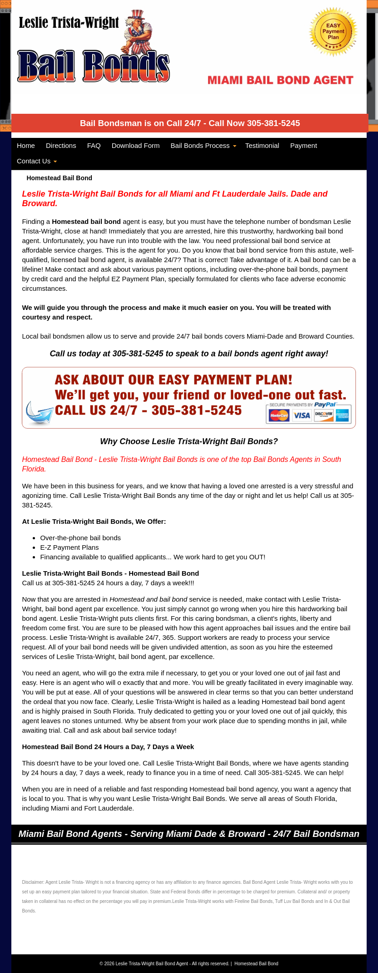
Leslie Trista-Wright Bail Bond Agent (152, 963)
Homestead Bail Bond (256, 963)
